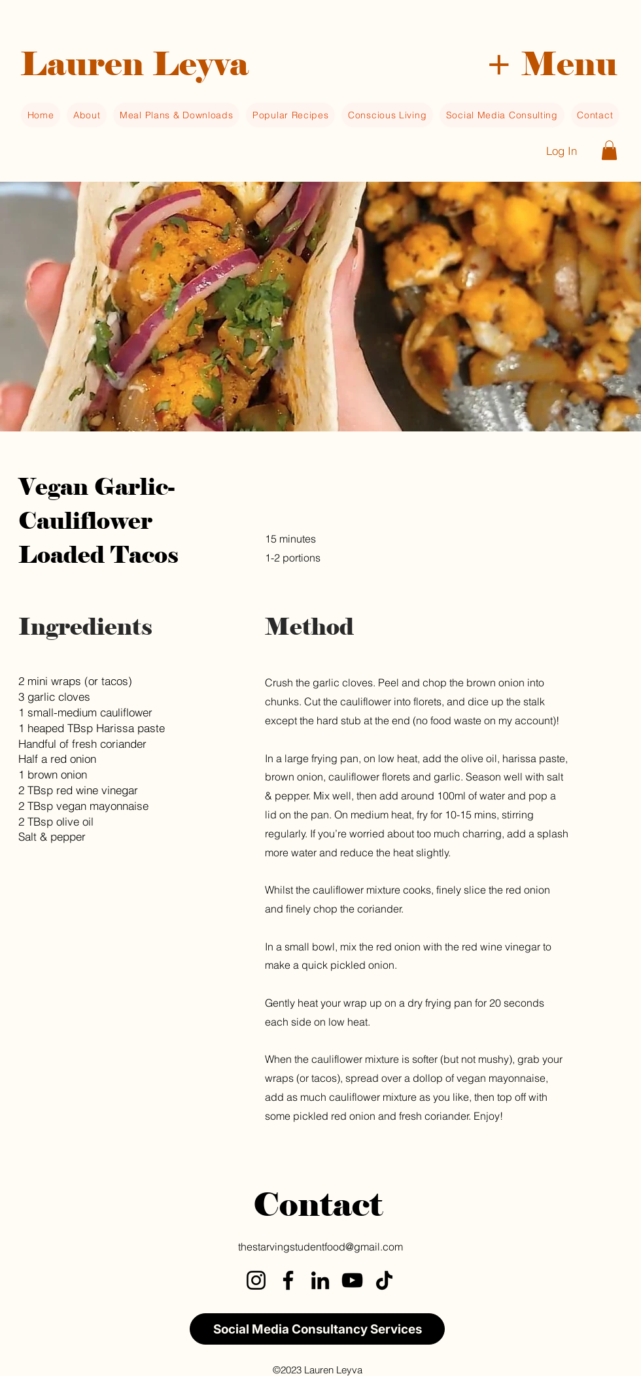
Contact (318, 1204)
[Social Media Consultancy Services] (317, 1329)
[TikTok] (384, 1280)
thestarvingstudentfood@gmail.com (320, 1246)
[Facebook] (288, 1280)
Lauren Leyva (134, 64)
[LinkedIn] (320, 1280)
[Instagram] (256, 1280)
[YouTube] (352, 1280)
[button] (551, 60)
